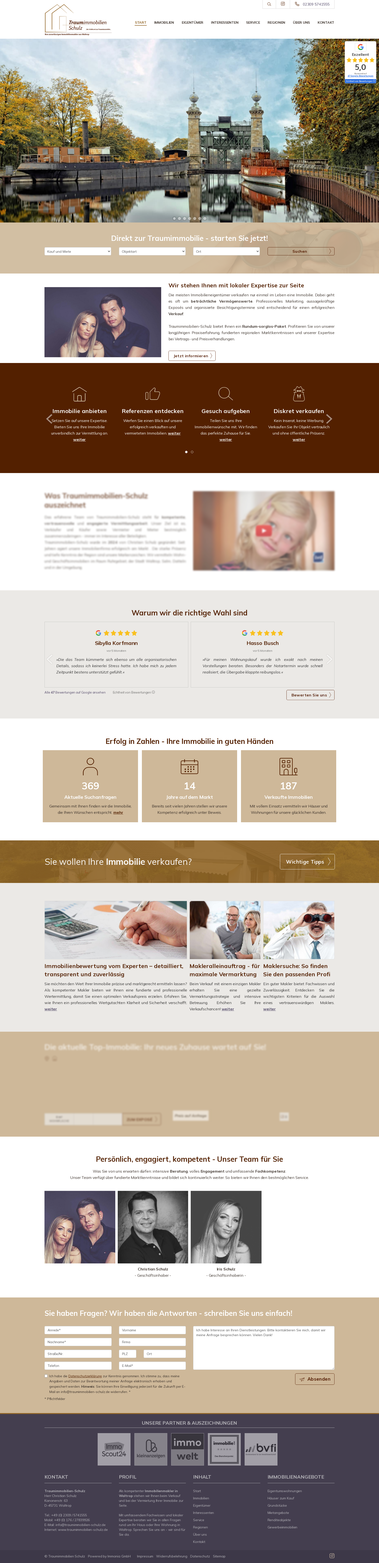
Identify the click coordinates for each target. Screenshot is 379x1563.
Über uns (301, 22)
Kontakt (326, 22)
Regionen (276, 22)
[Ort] (226, 251)
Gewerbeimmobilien (283, 1527)
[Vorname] (152, 1330)
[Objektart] (152, 251)
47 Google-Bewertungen (360, 75)
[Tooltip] (373, 81)
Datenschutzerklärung (85, 1376)
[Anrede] (78, 1330)
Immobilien (164, 22)
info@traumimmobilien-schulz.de (81, 1525)
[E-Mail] (152, 1366)
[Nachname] (78, 1342)
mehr (118, 812)
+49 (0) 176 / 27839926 (72, 1520)
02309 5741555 (316, 4)
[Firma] (152, 1342)
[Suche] (269, 4)
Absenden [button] (318, 1379)
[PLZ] (128, 1354)
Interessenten (224, 22)
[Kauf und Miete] (77, 251)
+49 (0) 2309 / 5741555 (69, 1515)
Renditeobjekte (279, 1520)
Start (140, 22)
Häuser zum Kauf (281, 1498)
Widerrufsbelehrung (171, 1556)
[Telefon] (78, 1366)
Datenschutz (200, 1556)
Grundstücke (277, 1505)
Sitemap (219, 1556)
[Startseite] (78, 19)
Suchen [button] (299, 251)
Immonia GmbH (119, 1556)
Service (253, 22)
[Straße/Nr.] (78, 1354)
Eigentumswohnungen (285, 1491)
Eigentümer (192, 22)
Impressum (145, 1556)
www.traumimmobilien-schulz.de (83, 1529)
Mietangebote (278, 1513)
